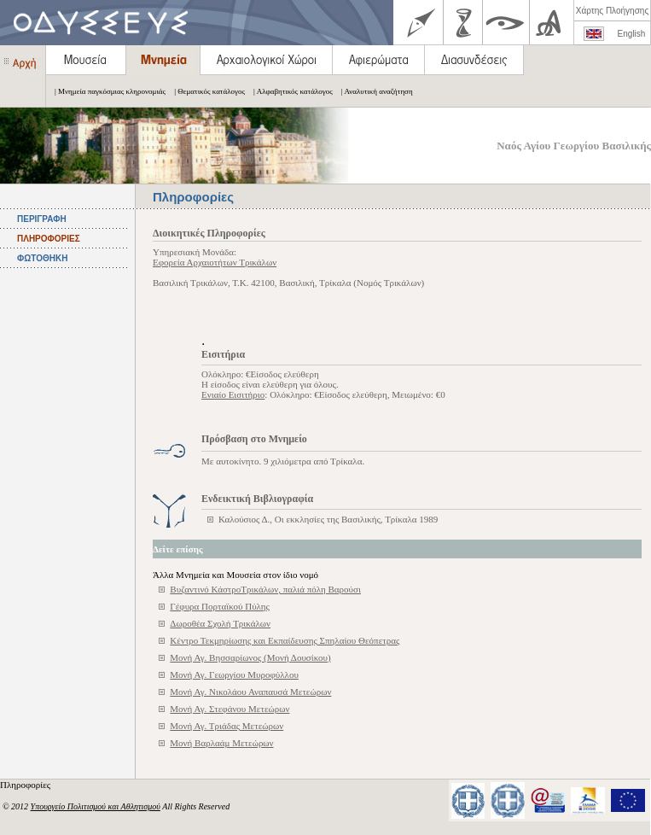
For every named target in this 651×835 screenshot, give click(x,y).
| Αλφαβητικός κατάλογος (289, 91)
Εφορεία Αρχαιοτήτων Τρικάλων (214, 262)
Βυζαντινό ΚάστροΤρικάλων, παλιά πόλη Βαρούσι (265, 589)
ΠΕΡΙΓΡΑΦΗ (42, 219)
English (632, 33)
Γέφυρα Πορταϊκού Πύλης (220, 606)
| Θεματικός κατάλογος (205, 91)
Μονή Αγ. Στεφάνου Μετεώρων (229, 709)
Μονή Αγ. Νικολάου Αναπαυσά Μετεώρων (250, 691)
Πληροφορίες (26, 785)
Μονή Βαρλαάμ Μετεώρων (221, 743)
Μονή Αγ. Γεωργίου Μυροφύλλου (234, 674)
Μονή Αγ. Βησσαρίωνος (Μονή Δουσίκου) (250, 657)
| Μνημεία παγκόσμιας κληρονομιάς (106, 91)
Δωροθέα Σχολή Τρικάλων (220, 623)
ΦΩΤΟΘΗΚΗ (42, 258)
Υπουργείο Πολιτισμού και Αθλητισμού (95, 806)
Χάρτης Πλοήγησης (612, 10)
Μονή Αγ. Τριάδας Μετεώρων (226, 726)
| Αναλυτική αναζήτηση (373, 91)
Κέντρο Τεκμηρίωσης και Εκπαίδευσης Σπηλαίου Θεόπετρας (284, 640)
